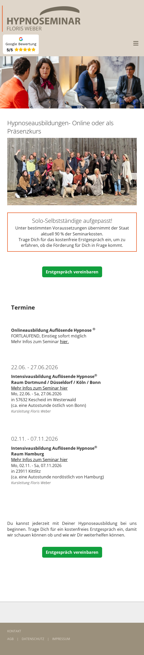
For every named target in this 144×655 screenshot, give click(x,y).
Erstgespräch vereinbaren (72, 272)
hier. (64, 341)
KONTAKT (14, 631)
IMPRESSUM (61, 639)
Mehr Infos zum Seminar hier (39, 388)
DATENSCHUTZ (33, 639)
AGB (10, 639)
